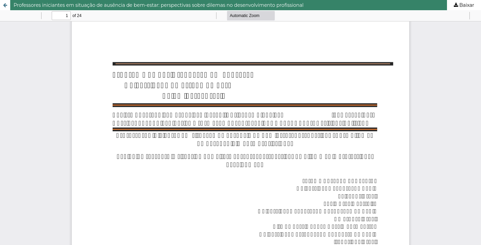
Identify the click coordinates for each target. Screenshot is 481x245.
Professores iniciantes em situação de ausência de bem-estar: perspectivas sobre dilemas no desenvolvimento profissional (158, 5)
